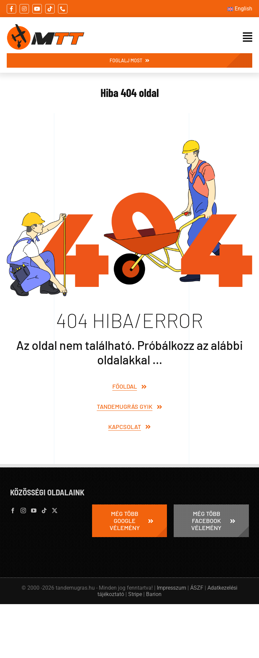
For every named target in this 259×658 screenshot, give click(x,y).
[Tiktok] (44, 510)
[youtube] (37, 8)
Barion (154, 594)
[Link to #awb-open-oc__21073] (247, 37)
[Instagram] (23, 510)
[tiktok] (50, 8)
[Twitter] (54, 510)
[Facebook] (13, 510)
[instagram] (24, 8)
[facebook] (11, 8)
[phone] (62, 8)
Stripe (135, 594)
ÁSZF (196, 588)
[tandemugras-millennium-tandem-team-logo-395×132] (45, 26)
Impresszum (171, 588)
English (243, 8)
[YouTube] (33, 510)
